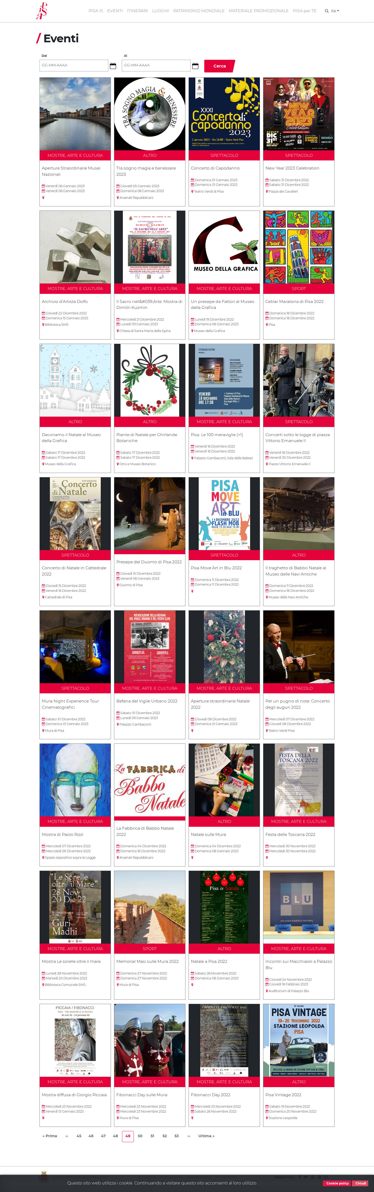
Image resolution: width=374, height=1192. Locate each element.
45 (80, 1141)
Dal (44, 56)
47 (105, 1141)
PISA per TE (305, 11)
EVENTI (113, 11)
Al (126, 56)
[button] (115, 66)
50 (142, 1141)
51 (154, 1141)
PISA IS (94, 11)
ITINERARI (136, 11)
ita (335, 11)
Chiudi (360, 1183)
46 (93, 1141)
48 (117, 1141)
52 (166, 1141)
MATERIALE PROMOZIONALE (258, 11)
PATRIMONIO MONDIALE (198, 11)
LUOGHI (159, 11)
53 (178, 1141)
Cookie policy (337, 1183)
